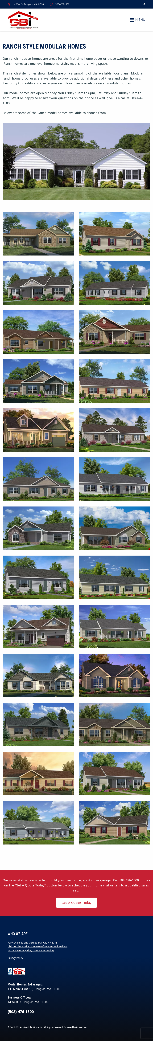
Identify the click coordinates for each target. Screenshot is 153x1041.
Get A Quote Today (76, 903)
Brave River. (82, 1027)
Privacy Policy (15, 958)
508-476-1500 (129, 880)
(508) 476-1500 (62, 4)
